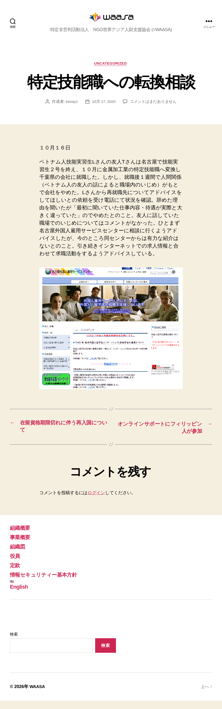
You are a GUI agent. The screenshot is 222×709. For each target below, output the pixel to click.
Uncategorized (111, 71)
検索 (14, 643)
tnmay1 (71, 110)
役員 (16, 564)
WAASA (37, 694)
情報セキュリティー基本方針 (48, 583)
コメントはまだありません (153, 110)
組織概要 (21, 536)
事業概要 (21, 545)
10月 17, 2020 (104, 110)
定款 (16, 573)
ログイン (96, 501)
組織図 (18, 555)
